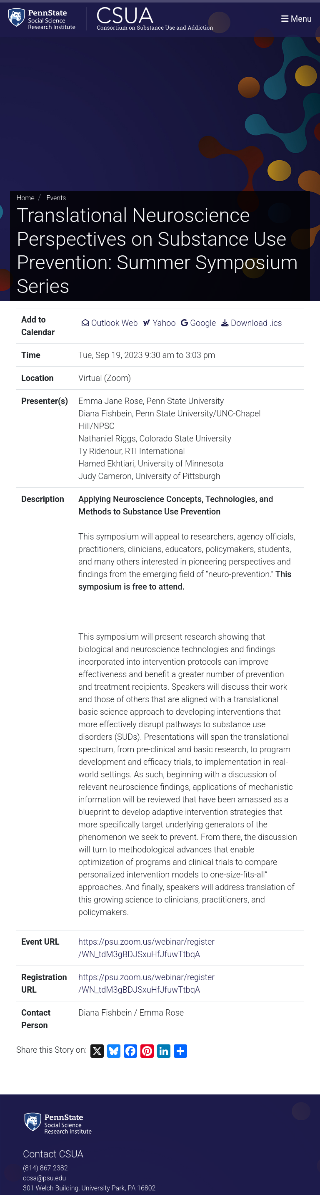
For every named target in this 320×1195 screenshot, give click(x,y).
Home (26, 198)
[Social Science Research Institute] (59, 1123)
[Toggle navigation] (296, 19)
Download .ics (251, 323)
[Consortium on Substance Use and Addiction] (106, 18)
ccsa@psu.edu (44, 1178)
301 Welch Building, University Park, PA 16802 (89, 1188)
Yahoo (159, 323)
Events (56, 198)
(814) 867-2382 (45, 1168)
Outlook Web (110, 323)
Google (198, 323)
